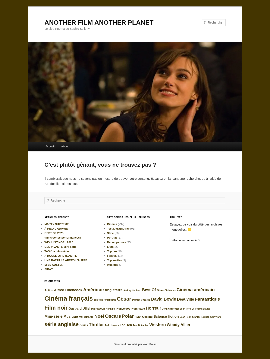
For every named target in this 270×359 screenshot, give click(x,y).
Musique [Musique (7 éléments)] (70, 316)
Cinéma (112, 224)
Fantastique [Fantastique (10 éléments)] (207, 299)
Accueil (49, 146)
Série (110, 233)
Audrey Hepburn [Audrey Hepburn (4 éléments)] (132, 290)
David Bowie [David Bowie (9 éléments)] (163, 299)
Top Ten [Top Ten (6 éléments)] (126, 325)
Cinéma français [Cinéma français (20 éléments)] (68, 298)
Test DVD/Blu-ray (118, 228)
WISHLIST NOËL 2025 (58, 242)
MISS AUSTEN (53, 264)
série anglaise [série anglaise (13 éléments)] (61, 324)
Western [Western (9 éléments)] (157, 324)
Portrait (112, 237)
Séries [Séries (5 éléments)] (83, 325)
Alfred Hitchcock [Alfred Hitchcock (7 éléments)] (68, 290)
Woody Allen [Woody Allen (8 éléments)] (178, 325)
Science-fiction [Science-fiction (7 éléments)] (166, 316)
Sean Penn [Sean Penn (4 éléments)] (185, 317)
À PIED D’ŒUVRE (56, 228)
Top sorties (114, 260)
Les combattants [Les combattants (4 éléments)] (201, 308)
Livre (110, 246)
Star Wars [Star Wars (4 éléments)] (215, 317)
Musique (112, 264)
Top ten (112, 251)
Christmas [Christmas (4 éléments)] (170, 290)
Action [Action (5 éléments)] (48, 290)
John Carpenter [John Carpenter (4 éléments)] (170, 308)
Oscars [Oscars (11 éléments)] (113, 316)
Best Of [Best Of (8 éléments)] (149, 290)
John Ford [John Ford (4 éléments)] (185, 308)
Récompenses (116, 242)
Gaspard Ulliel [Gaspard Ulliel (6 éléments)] (79, 308)
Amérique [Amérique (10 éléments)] (93, 289)
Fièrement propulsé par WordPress (135, 344)
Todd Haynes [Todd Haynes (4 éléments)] (112, 325)
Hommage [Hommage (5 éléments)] (138, 308)
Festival (112, 255)
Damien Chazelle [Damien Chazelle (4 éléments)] (141, 299)
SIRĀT (48, 269)
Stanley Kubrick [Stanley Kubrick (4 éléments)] (201, 317)
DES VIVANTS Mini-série (60, 246)
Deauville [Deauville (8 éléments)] (185, 299)
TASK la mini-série (56, 251)
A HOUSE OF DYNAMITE (60, 255)
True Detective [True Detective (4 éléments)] (140, 325)
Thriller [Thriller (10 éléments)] (96, 324)
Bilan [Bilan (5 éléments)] (160, 290)
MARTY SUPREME (56, 224)
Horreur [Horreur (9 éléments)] (153, 308)
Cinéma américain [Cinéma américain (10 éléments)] (195, 289)
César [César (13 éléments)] (124, 299)
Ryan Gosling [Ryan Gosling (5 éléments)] (144, 316)
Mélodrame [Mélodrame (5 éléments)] (86, 316)
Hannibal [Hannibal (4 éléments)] (111, 308)
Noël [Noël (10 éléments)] (99, 316)
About (65, 146)
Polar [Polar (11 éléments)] (128, 316)
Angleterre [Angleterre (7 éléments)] (113, 290)
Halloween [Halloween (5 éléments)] (98, 308)
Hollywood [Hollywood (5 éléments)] (123, 308)
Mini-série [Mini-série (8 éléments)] (53, 316)
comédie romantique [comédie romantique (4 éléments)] (105, 299)
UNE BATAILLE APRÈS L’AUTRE (65, 260)
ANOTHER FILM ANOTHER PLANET (99, 22)
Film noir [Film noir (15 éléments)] (56, 308)
